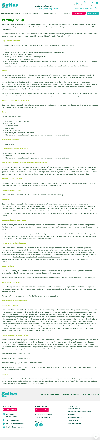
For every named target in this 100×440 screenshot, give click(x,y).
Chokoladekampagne (31, 13)
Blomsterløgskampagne (10, 13)
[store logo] (10, 5)
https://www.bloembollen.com (19, 353)
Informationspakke (74, 423)
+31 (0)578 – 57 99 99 (23, 358)
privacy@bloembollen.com (58, 174)
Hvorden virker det (74, 409)
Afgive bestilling (73, 420)
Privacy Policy (34, 89)
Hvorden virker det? (50, 13)
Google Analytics (32, 278)
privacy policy (52, 296)
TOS (66, 278)
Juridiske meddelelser (75, 417)
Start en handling (42, 410)
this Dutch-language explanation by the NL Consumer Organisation (36, 257)
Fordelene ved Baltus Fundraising (79, 411)
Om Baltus (71, 414)
